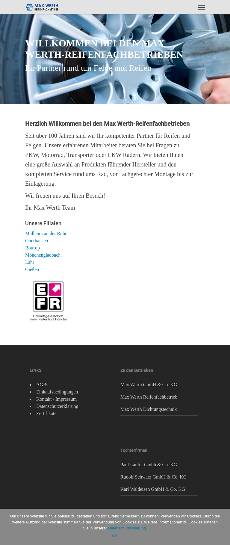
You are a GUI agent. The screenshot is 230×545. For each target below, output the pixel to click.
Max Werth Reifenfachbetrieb (148, 396)
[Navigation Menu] (201, 7)
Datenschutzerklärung (57, 406)
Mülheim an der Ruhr (45, 233)
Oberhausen (36, 240)
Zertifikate (46, 413)
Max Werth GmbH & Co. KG (148, 384)
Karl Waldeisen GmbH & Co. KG (152, 489)
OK (115, 536)
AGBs (42, 384)
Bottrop (32, 247)
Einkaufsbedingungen (57, 391)
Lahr (29, 262)
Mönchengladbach (42, 255)
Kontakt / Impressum (56, 399)
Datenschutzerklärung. (127, 528)
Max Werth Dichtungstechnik (148, 409)
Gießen (32, 269)
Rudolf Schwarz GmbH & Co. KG (153, 476)
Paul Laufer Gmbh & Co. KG (148, 464)
